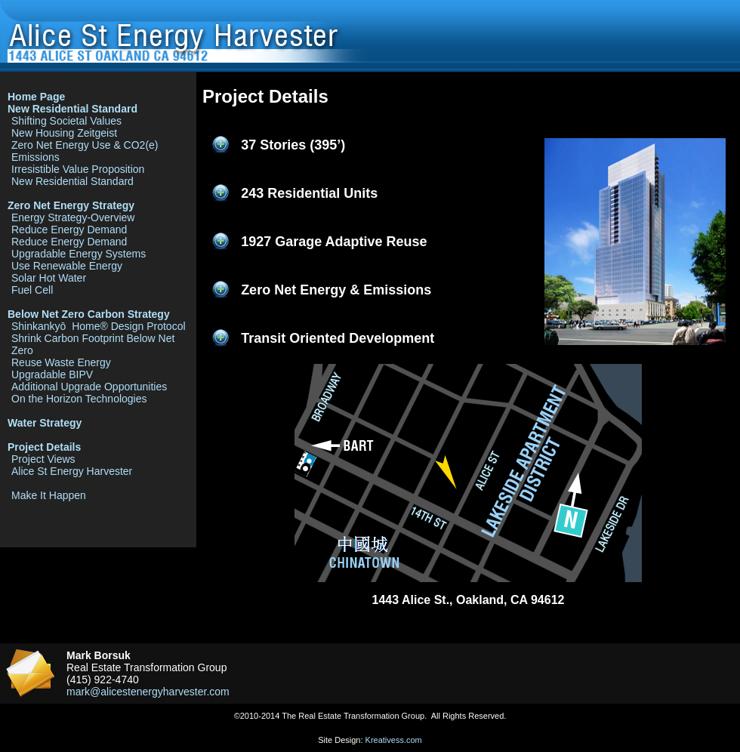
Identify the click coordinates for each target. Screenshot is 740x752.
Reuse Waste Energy (61, 362)
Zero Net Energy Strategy (71, 205)
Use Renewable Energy (66, 266)
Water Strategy (45, 423)
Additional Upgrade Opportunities (89, 387)
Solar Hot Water (48, 278)
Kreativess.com (393, 739)
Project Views (43, 459)
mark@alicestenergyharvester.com (148, 692)
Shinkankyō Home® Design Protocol (98, 326)
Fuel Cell (32, 290)
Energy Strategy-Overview (72, 217)
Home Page (36, 97)
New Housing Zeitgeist (64, 133)
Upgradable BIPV (52, 374)
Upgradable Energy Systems (78, 254)
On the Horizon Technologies (79, 399)
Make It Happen (48, 495)
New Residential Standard (72, 109)
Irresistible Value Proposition (77, 169)
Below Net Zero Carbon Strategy (89, 314)
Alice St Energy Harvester (71, 471)
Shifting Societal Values (66, 121)
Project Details (44, 447)
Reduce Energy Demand (69, 229)
